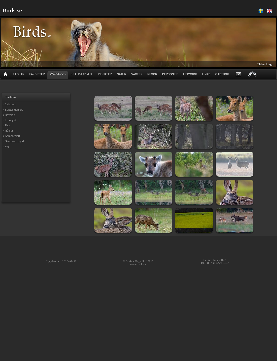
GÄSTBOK (222, 74)
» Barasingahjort (13, 109)
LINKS (206, 74)
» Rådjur (8, 130)
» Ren (6, 125)
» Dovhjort (9, 114)
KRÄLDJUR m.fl (82, 74)
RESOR (152, 74)
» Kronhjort (9, 120)
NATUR (121, 74)
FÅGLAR (18, 74)
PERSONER (170, 74)
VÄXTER (136, 74)
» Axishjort (9, 104)
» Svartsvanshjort (13, 141)
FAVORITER (37, 74)
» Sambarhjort (11, 135)
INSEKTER (105, 74)
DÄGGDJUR (58, 73)
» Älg (6, 146)
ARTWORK (190, 74)
